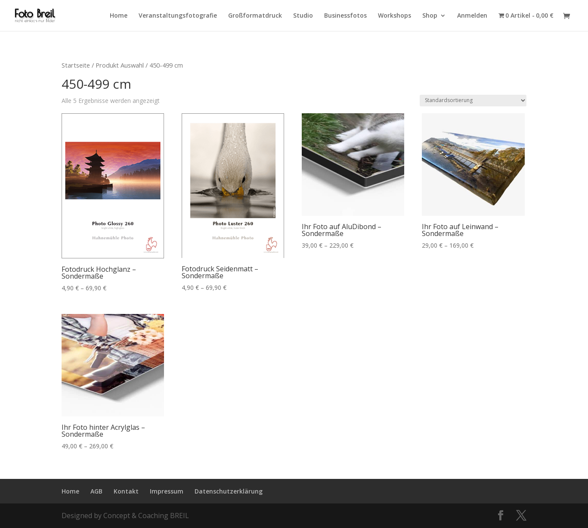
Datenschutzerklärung (229, 491)
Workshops (394, 15)
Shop (429, 15)
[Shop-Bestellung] (473, 100)
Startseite (76, 65)
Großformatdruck (255, 15)
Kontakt (126, 491)
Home (118, 15)
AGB (96, 491)
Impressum (166, 491)
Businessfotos (345, 15)
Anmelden (472, 15)
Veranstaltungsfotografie (178, 15)
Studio (303, 15)
